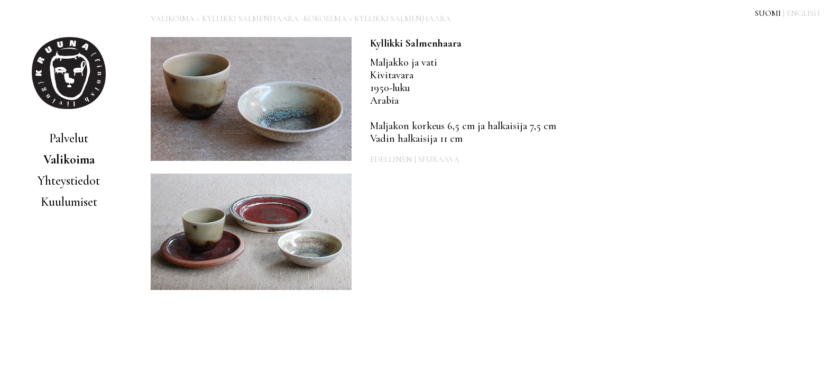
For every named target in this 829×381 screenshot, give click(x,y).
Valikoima (69, 159)
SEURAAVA (438, 159)
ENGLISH (803, 13)
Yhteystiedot (69, 181)
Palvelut (68, 138)
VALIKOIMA (173, 18)
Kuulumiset (69, 202)
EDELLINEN (391, 159)
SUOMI (768, 13)
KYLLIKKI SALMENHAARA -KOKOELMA (274, 18)
